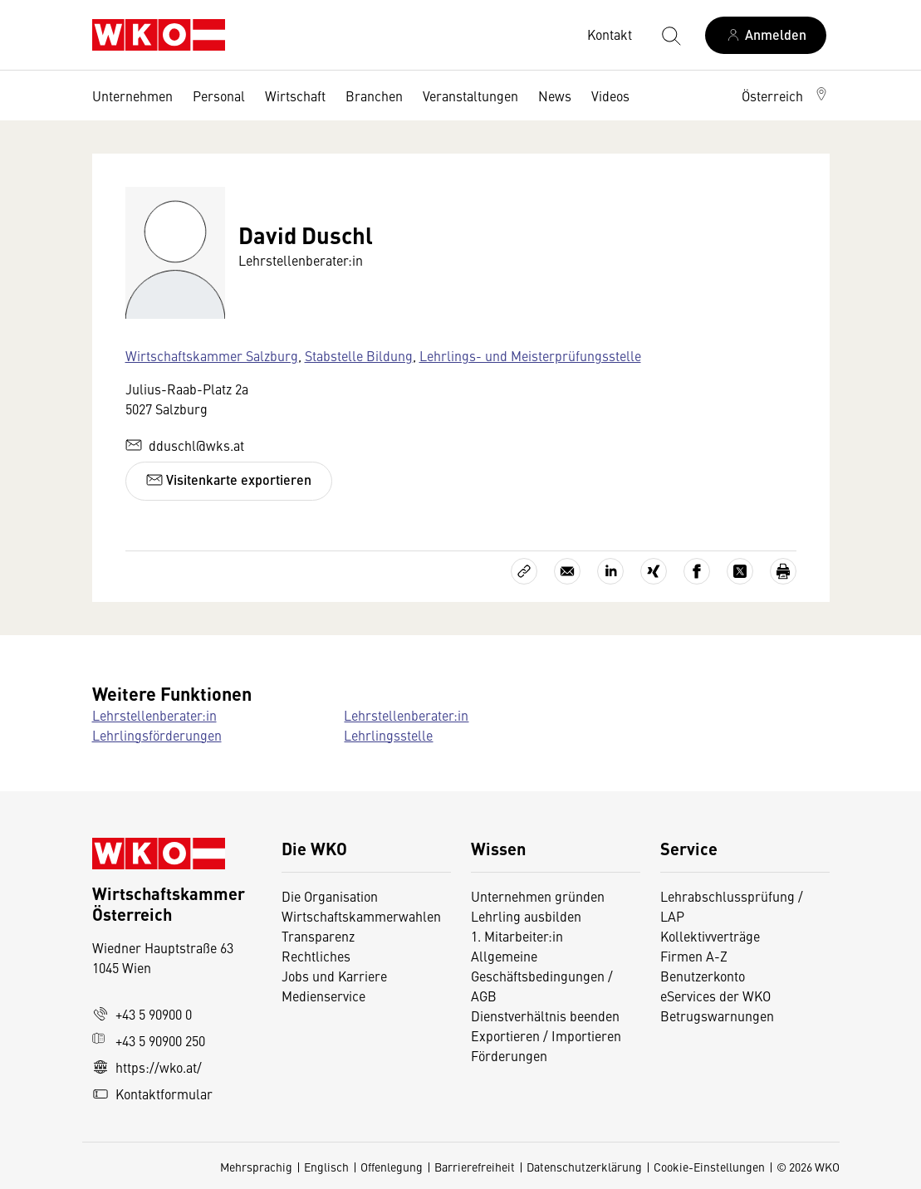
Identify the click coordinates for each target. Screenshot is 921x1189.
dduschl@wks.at (184, 445)
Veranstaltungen (470, 95)
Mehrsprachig (256, 1166)
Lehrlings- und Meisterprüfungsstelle (530, 355)
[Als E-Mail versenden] (567, 571)
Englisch (326, 1166)
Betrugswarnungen (718, 1015)
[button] (786, 95)
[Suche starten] (670, 35)
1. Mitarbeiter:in (517, 936)
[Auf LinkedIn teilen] (610, 571)
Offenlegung (391, 1166)
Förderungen (509, 1055)
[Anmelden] (765, 35)
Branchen (374, 95)
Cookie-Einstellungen (709, 1166)
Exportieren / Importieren (546, 1035)
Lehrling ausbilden (526, 916)
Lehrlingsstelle (388, 735)
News (554, 95)
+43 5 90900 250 (148, 1040)
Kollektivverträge (710, 936)
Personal (219, 95)
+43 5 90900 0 (142, 1014)
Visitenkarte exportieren (228, 479)
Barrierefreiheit (474, 1166)
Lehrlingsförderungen (157, 735)
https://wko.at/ (147, 1067)
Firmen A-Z (693, 956)
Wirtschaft (295, 95)
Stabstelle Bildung (359, 355)
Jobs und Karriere (334, 975)
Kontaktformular (152, 1093)
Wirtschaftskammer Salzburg (211, 355)
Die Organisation (330, 896)
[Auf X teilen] (740, 571)
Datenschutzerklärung (584, 1166)
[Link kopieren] (524, 571)
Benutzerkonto (702, 975)
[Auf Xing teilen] (653, 571)
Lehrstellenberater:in (154, 715)
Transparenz (318, 936)
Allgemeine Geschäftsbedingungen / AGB (542, 976)
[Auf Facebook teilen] (696, 571)
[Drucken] (783, 571)
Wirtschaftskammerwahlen (361, 916)
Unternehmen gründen (538, 896)
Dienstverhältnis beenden (545, 1015)
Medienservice (323, 995)
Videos (610, 95)
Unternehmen (132, 95)
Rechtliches (316, 956)
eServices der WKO (715, 995)
